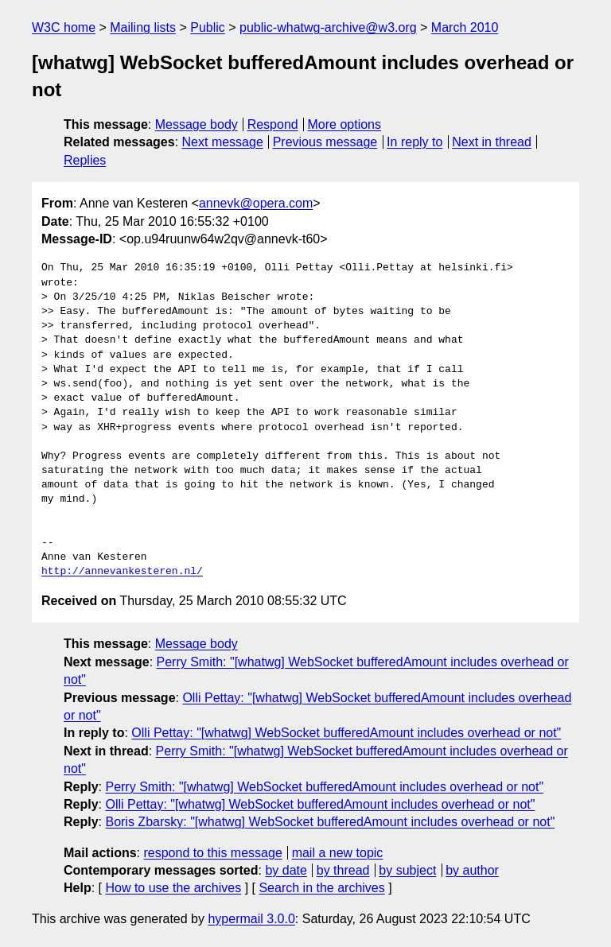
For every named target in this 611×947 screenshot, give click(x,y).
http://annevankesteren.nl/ (122, 572)
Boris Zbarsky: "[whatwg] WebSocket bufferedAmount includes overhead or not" (330, 822)
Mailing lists (143, 27)
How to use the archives (173, 888)
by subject (407, 870)
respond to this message (212, 853)
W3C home (63, 27)
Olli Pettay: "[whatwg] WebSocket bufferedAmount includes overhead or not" (346, 732)
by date (285, 870)
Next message (222, 142)
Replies (85, 160)
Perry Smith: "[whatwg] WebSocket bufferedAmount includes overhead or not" (324, 787)
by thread (343, 870)
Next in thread (491, 142)
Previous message (325, 142)
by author (472, 870)
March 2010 (465, 27)
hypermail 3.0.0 (251, 919)
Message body (196, 124)
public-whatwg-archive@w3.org (328, 27)
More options (345, 124)
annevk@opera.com (256, 203)
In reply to (414, 142)
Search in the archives (321, 888)
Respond (272, 124)
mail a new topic (337, 853)
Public (207, 27)
